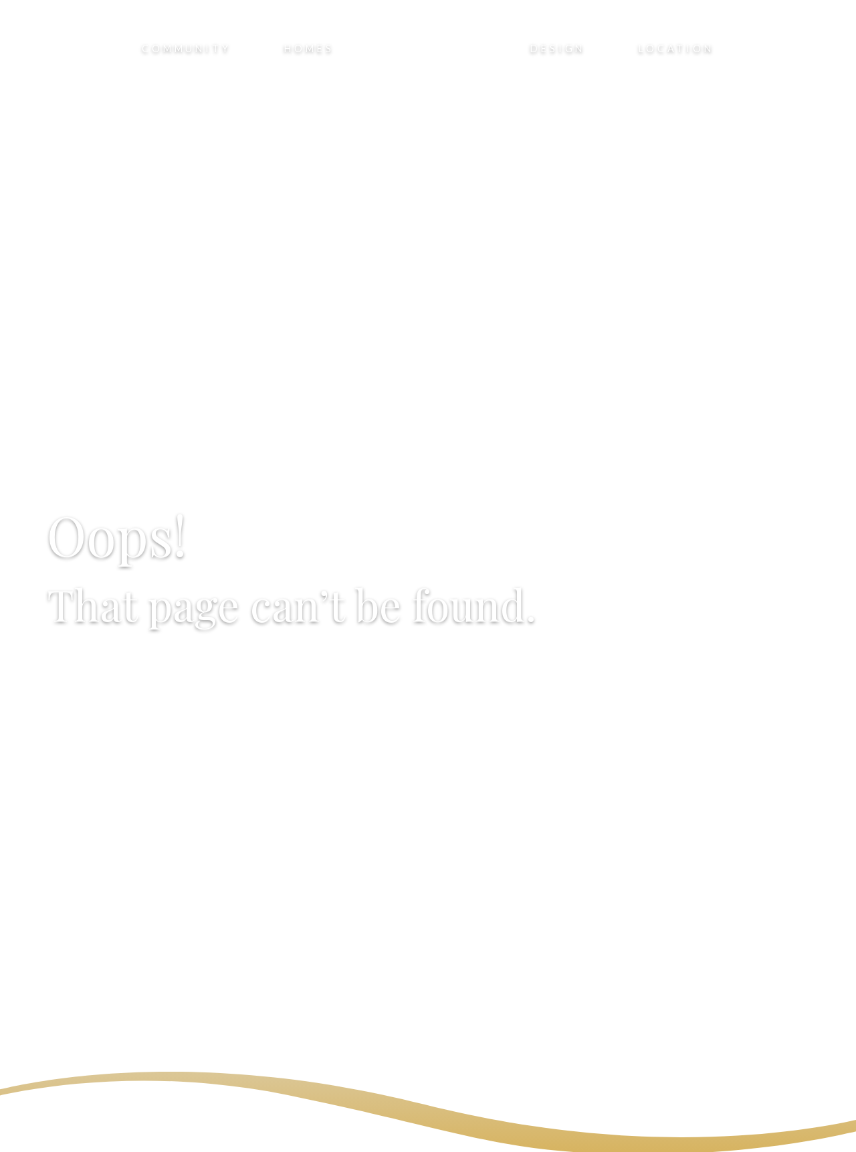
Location (676, 48)
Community (186, 48)
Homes (309, 48)
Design (557, 48)
